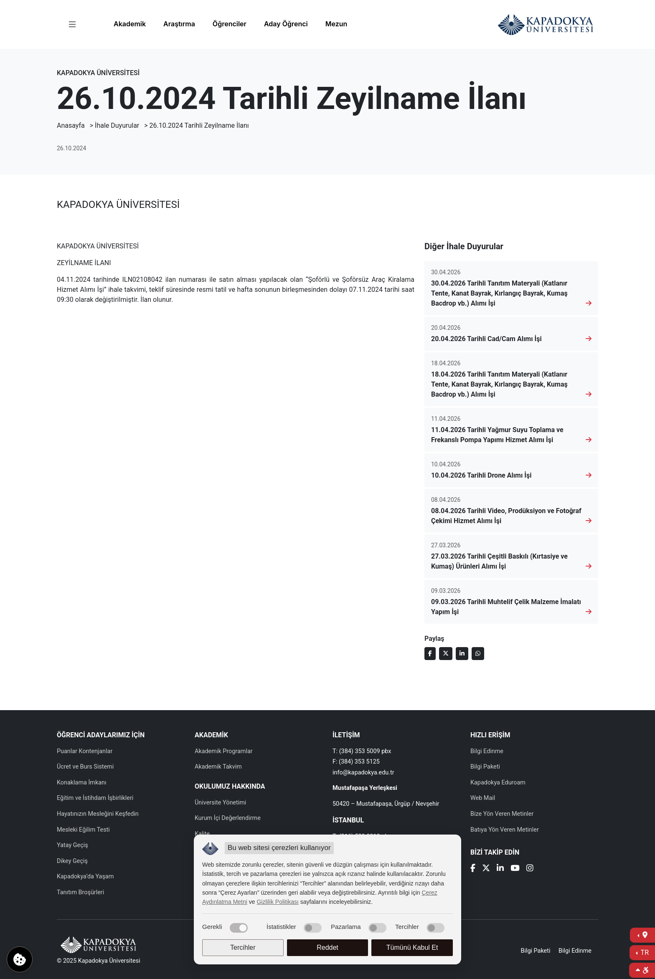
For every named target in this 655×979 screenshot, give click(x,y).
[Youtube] (515, 869)
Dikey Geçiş (72, 861)
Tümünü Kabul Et (412, 947)
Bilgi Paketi (485, 766)
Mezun (336, 24)
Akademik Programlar (224, 751)
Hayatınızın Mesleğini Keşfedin (98, 813)
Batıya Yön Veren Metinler (504, 829)
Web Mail (482, 798)
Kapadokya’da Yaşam (85, 876)
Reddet (327, 947)
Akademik (130, 24)
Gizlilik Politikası (277, 901)
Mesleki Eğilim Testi (83, 829)
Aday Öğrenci (286, 24)
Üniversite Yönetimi (220, 802)
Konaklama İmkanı (82, 782)
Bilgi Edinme (486, 751)
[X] (486, 869)
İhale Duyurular (117, 125)
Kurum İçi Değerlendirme (228, 818)
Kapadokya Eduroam (498, 782)
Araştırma (179, 24)
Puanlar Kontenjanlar (84, 751)
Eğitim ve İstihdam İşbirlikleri (95, 798)
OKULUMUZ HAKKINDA (230, 786)
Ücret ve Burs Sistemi (85, 766)
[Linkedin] (500, 869)
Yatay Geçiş (72, 845)
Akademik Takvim (218, 766)
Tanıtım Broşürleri (80, 892)
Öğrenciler (229, 24)
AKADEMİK (211, 735)
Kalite (202, 833)
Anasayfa (71, 125)
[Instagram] (529, 869)
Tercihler (242, 947)
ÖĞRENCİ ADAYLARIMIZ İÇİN (101, 735)
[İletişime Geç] (642, 935)
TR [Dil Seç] (644, 952)
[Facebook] (472, 869)
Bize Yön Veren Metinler (501, 813)
